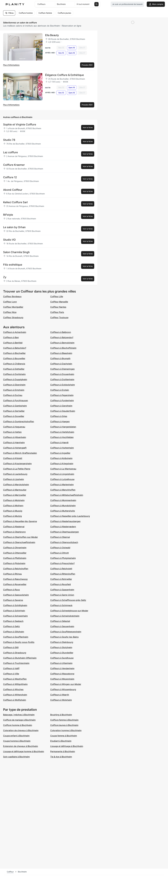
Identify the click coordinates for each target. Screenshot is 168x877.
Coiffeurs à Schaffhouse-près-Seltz (68, 600)
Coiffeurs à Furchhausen (15, 400)
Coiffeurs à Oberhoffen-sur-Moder (20, 537)
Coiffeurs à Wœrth (59, 694)
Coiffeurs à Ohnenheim (14, 547)
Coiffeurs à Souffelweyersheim (65, 631)
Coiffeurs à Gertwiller (14, 411)
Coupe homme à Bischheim (16, 741)
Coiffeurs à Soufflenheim (15, 637)
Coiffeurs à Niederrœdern (63, 526)
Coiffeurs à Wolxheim (61, 700)
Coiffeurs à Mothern (13, 505)
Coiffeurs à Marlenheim (62, 484)
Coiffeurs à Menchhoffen (62, 489)
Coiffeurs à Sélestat (60, 621)
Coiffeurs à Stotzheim (61, 647)
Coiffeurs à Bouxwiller (14, 358)
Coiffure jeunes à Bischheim (64, 725)
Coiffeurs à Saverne (13, 600)
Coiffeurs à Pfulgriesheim (63, 558)
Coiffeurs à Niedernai (13, 526)
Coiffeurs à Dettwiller (13, 369)
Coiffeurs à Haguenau (14, 426)
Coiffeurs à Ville (11, 673)
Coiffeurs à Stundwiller (61, 652)
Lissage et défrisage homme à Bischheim (23, 751)
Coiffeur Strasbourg (13, 317)
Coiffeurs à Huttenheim (62, 447)
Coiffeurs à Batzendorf (61, 337)
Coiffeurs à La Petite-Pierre (16, 468)
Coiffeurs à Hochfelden (62, 437)
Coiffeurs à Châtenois (14, 363)
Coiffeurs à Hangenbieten (63, 426)
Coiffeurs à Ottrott (59, 553)
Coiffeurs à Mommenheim (63, 500)
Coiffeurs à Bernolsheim (62, 342)
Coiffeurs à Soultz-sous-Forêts (18, 642)
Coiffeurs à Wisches (13, 689)
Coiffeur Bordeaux (12, 296)
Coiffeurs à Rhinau (12, 574)
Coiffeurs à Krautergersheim (17, 463)
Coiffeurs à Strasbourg (14, 652)
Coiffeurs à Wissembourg (63, 689)
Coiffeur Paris (57, 312)
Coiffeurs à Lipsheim (13, 479)
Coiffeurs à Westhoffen (15, 679)
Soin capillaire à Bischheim (16, 756)
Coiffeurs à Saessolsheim (16, 595)
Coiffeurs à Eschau (12, 395)
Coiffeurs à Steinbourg (61, 642)
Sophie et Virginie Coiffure (19, 124)
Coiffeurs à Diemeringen (62, 369)
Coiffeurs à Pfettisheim (14, 558)
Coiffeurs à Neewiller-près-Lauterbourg (70, 516)
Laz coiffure (10, 152)
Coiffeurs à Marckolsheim (16, 484)
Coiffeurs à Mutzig (12, 516)
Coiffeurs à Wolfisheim (14, 700)
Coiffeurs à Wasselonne (62, 673)
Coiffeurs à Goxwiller (13, 416)
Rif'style (8, 214)
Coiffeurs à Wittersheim (15, 694)
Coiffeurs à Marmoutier (14, 489)
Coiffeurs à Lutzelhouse (62, 479)
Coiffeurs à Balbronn (60, 332)
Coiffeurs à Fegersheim (62, 395)
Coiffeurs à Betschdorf (14, 348)
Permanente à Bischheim (62, 751)
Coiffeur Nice (9, 312)
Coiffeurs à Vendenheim (62, 668)
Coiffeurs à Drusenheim (62, 374)
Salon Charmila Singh (16, 252)
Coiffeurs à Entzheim (13, 390)
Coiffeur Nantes (58, 307)
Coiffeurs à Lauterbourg (15, 474)
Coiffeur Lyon (10, 301)
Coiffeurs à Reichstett (61, 568)
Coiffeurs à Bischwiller (14, 353)
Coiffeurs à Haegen (60, 421)
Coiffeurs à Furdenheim (62, 400)
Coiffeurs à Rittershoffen (62, 574)
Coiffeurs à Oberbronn (14, 532)
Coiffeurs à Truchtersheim (16, 663)
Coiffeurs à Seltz (11, 626)
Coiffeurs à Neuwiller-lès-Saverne (20, 521)
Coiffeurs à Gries (58, 416)
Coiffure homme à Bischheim (17, 725)
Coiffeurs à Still (11, 647)
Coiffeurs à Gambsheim (15, 405)
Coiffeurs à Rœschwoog (15, 579)
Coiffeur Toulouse (59, 317)
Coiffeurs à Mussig (12, 510)
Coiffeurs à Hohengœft (15, 447)
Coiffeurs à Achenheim (14, 332)
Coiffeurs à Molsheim (14, 500)
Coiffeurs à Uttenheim (61, 663)
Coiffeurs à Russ (11, 589)
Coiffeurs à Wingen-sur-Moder (65, 684)
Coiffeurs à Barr (11, 337)
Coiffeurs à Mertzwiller (14, 495)
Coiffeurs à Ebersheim (14, 384)
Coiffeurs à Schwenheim (15, 616)
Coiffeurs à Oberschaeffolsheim (19, 542)
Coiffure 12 (10, 177)
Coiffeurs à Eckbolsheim (62, 384)
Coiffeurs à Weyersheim (62, 679)
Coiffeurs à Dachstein (61, 363)
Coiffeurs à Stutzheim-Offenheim (19, 658)
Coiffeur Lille (56, 296)
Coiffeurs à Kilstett (12, 458)
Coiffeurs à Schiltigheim (15, 605)
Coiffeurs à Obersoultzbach (64, 542)
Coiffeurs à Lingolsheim (62, 474)
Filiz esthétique (12, 264)
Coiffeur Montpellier (13, 307)
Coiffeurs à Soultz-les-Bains (64, 637)
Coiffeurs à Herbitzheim (62, 432)
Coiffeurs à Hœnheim (14, 442)
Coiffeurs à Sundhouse (62, 658)
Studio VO (9, 239)
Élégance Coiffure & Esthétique (64, 75)
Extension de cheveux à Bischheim (20, 746)
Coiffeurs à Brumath (60, 358)
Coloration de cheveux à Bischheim (20, 730)
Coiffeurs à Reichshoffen (15, 568)
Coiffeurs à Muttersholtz (62, 510)
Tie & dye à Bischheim (61, 756)
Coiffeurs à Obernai (60, 537)
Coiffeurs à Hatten (12, 432)
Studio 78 (9, 139)
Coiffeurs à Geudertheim (62, 411)
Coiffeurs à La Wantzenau (63, 468)
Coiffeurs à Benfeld (12, 342)
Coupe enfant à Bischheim (16, 735)
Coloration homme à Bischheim (66, 730)
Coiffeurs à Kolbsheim (61, 458)
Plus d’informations (11, 65)
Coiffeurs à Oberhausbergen (64, 532)
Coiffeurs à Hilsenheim (14, 437)
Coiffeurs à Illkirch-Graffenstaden (20, 453)
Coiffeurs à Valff (11, 668)
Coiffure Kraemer (14, 164)
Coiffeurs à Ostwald (60, 547)
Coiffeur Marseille (59, 301)
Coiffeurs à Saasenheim (62, 589)
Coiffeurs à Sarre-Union (62, 595)
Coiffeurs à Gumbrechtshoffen (18, 421)
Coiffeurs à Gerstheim (61, 405)
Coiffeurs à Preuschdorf (62, 563)
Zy (4, 277)
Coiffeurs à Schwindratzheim (64, 616)
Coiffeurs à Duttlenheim (62, 379)
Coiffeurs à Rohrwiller (61, 579)
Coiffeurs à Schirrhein (14, 610)
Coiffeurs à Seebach (13, 621)
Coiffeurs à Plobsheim (14, 563)
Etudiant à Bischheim (60, 741)
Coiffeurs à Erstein (59, 390)
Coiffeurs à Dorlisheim (14, 374)
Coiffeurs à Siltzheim (13, 631)
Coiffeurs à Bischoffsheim (63, 348)
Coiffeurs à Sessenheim (62, 626)
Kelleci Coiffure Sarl (15, 202)
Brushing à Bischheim (61, 714)
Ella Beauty (52, 35)
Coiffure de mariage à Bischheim (19, 720)
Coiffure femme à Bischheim (64, 720)
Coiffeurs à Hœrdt (59, 442)
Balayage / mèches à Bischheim (19, 714)
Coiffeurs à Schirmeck (61, 605)
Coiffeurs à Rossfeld (60, 584)
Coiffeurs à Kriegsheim (61, 463)
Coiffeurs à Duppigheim (15, 379)
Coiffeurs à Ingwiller (60, 453)
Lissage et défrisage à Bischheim (66, 746)
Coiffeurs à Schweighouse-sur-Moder (69, 610)
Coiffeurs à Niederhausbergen (65, 521)
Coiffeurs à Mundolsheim (63, 505)
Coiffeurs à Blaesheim (61, 353)
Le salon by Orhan (14, 227)
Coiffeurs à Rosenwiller (14, 584)
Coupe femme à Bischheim (63, 735)
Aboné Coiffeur (12, 189)
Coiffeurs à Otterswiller (14, 553)
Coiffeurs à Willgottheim (15, 684)
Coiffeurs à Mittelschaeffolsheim (66, 495)
